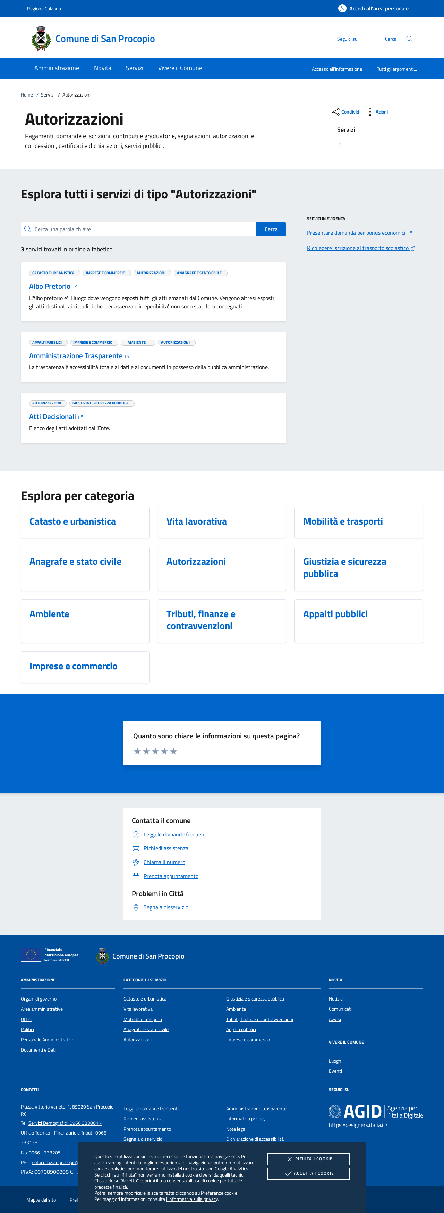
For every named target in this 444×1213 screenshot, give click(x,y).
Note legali (236, 1129)
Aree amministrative (42, 1009)
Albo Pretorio (53, 286)
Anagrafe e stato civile (146, 1029)
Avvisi (335, 1019)
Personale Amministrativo (47, 1040)
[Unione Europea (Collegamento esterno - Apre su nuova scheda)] (52, 956)
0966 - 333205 (45, 1152)
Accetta (308, 1173)
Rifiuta (308, 1159)
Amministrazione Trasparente (79, 355)
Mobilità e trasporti (142, 1019)
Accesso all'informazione (337, 69)
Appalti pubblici (241, 1029)
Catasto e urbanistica (144, 999)
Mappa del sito (41, 1200)
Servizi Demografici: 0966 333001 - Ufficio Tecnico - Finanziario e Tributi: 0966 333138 (63, 1133)
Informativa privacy (246, 1118)
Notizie (336, 999)
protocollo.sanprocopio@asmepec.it (66, 1162)
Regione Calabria (44, 8)
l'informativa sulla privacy (192, 1199)
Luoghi (335, 1061)
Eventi (335, 1071)
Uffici (26, 1019)
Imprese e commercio (248, 1040)
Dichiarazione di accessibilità (255, 1139)
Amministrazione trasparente (256, 1108)
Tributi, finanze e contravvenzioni (259, 1019)
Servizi (47, 95)
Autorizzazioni (137, 1040)
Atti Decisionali (56, 416)
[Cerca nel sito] (409, 38)
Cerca (271, 229)
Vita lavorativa (138, 1009)
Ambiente (236, 1009)
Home (27, 95)
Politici (27, 1029)
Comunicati (340, 1009)
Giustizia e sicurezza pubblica (255, 999)
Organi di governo (39, 999)
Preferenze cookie (219, 1192)
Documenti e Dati (38, 1050)
